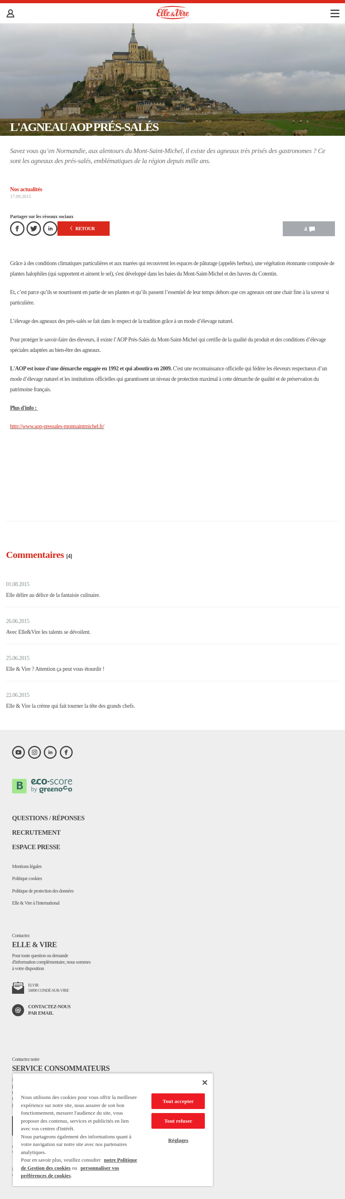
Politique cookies (27, 878)
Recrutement (36, 832)
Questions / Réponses (48, 818)
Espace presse (36, 847)
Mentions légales (27, 866)
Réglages (178, 1140)
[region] (113, 1129)
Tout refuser (178, 1121)
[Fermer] (204, 1082)
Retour (82, 228)
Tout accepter (178, 1101)
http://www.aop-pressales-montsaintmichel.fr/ (57, 426)
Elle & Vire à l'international (35, 903)
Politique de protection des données (42, 891)
